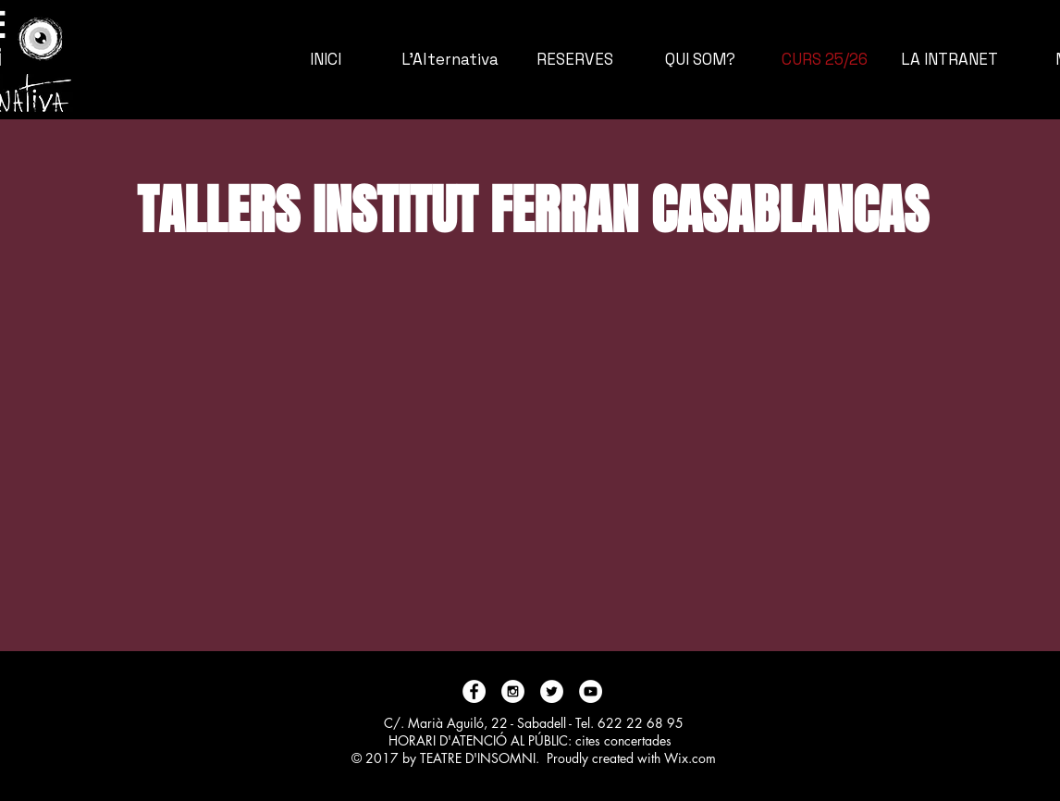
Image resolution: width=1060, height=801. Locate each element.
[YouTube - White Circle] (590, 691)
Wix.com (690, 758)
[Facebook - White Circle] (474, 691)
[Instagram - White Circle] (512, 691)
